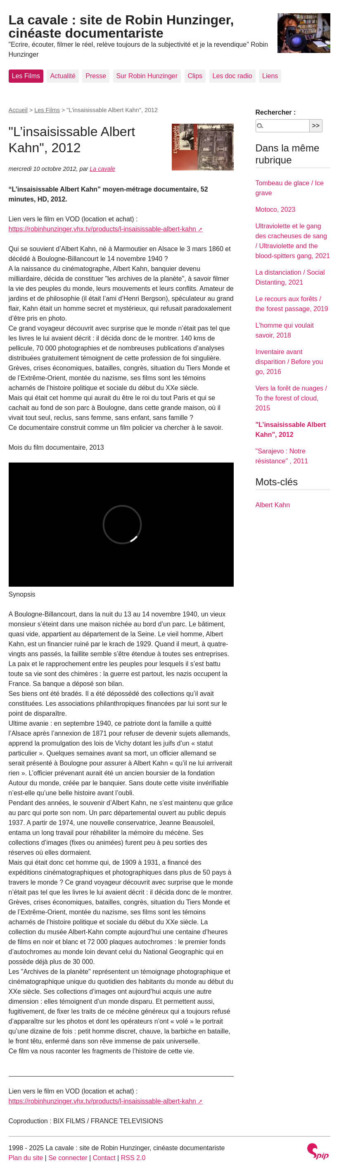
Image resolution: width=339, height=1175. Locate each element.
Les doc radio (232, 75)
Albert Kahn (273, 504)
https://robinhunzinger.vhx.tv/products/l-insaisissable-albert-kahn (102, 229)
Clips (195, 75)
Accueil (18, 110)
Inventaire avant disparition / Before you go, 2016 (289, 361)
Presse (95, 75)
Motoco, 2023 (276, 209)
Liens (270, 75)
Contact (104, 1157)
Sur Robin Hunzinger (147, 75)
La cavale (102, 168)
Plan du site (26, 1157)
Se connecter (67, 1157)
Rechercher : (276, 112)
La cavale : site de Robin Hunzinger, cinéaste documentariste (121, 26)
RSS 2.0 (133, 1157)
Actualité (62, 75)
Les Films (26, 75)
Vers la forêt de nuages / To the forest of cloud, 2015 (291, 398)
